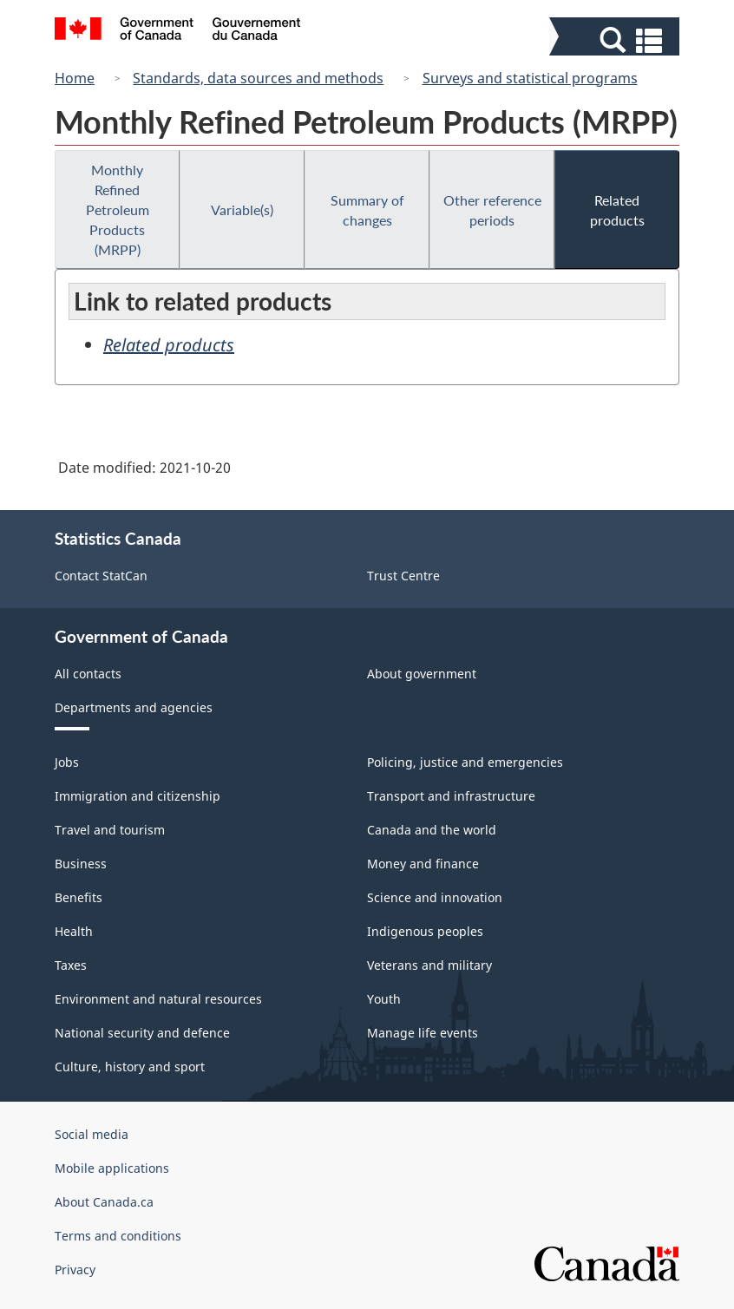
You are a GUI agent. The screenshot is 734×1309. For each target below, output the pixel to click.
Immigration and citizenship (137, 796)
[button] (616, 40)
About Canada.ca (104, 1202)
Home (75, 78)
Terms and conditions (118, 1235)
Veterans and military (429, 965)
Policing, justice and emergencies (465, 762)
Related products (617, 210)
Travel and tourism (110, 829)
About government (421, 673)
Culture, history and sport (130, 1066)
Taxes (71, 965)
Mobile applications (112, 1168)
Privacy (75, 1269)
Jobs (67, 762)
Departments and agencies (134, 707)
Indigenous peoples (425, 931)
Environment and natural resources (158, 999)
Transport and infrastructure (451, 796)
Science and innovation (434, 897)
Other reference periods (492, 210)
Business (81, 863)
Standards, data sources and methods (258, 78)
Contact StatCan (101, 575)
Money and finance (423, 863)
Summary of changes (367, 210)
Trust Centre (403, 575)
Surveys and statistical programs (530, 78)
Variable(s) (242, 209)
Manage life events (422, 1032)
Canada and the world (431, 829)
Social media (91, 1134)
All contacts (88, 673)
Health (74, 931)
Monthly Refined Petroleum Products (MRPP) (117, 209)
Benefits (78, 897)
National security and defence (142, 1032)
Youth (384, 999)
